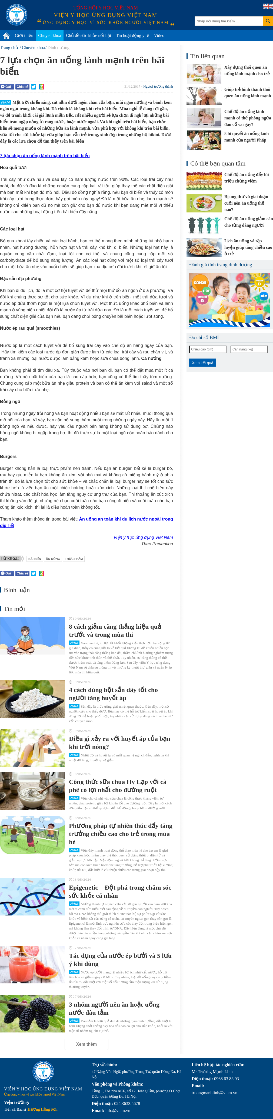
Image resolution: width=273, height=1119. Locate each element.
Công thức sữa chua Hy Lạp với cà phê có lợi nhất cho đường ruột (118, 785)
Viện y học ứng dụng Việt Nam (143, 537)
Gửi (6, 87)
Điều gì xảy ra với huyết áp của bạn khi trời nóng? (119, 742)
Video (159, 35)
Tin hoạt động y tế (132, 35)
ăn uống (53, 558)
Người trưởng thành (158, 86)
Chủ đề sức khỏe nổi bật (88, 35)
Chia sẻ (22, 87)
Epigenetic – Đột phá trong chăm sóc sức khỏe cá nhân (120, 891)
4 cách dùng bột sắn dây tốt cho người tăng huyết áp (113, 693)
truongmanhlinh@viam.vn (214, 1092)
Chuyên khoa (49, 35)
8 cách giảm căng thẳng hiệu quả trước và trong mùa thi (115, 630)
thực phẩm (74, 558)
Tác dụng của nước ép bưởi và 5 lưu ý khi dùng (120, 959)
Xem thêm (86, 1044)
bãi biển (34, 558)
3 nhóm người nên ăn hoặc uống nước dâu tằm (114, 1008)
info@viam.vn (117, 1110)
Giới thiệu (24, 35)
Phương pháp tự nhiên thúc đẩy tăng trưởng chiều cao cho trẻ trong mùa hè (120, 833)
